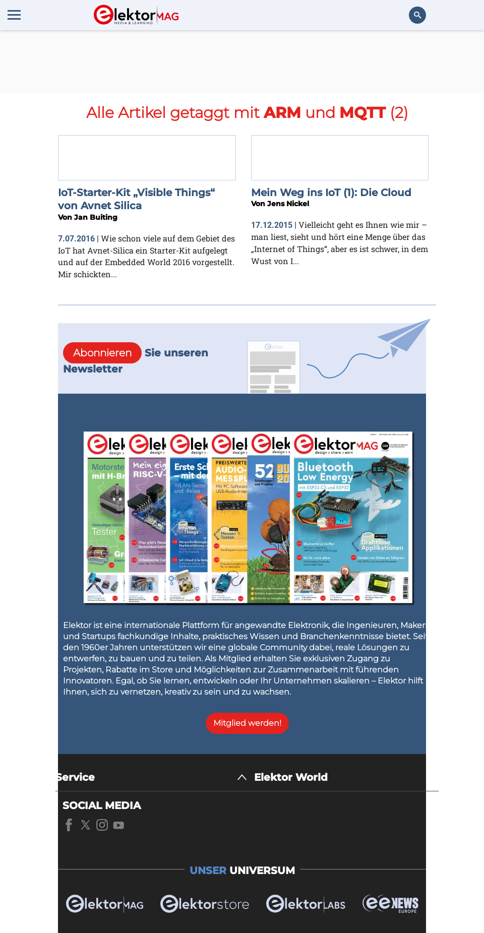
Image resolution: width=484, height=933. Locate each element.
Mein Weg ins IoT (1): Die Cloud (331, 192)
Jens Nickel (288, 203)
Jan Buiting (95, 217)
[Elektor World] (346, 777)
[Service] (151, 777)
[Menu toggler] (14, 14)
